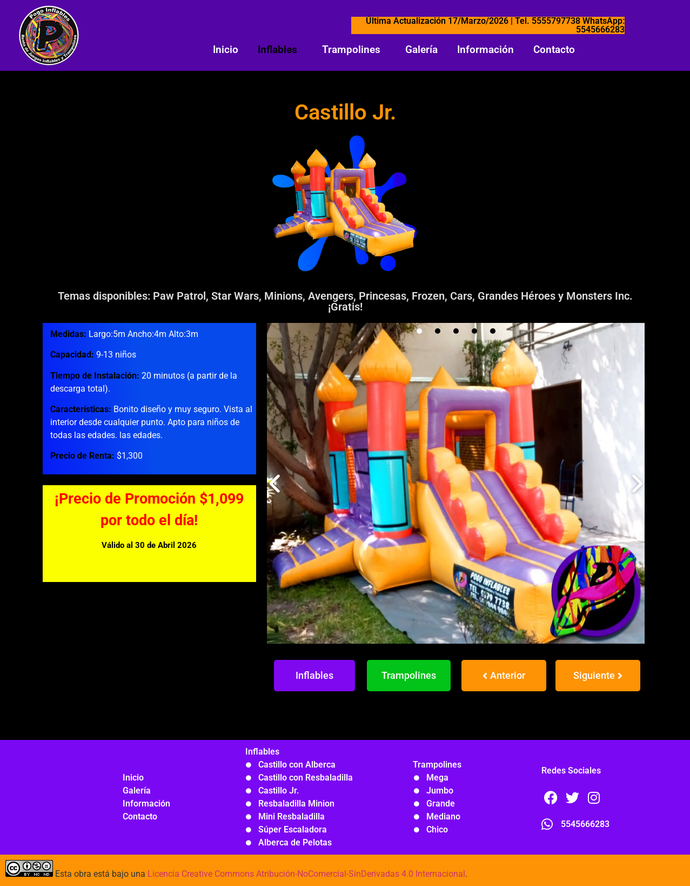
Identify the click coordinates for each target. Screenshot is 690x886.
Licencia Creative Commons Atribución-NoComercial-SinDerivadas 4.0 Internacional (306, 874)
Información (485, 49)
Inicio (225, 49)
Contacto (554, 49)
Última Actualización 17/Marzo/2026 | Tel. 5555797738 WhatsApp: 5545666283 (495, 25)
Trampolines (351, 49)
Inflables (277, 49)
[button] (280, 49)
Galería (421, 49)
